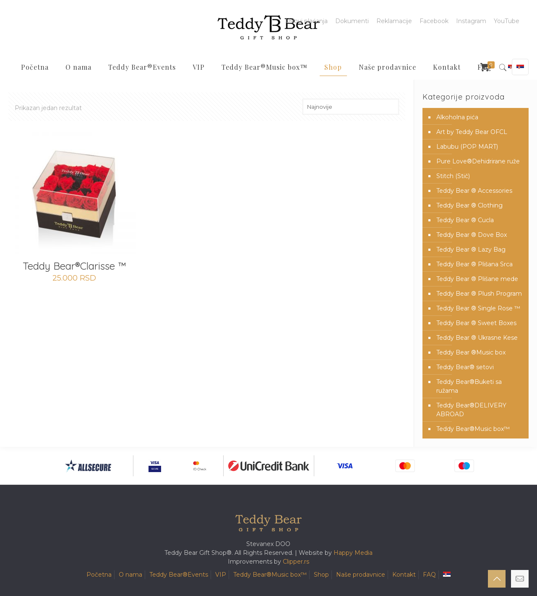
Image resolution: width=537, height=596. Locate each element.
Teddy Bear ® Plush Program (479, 293)
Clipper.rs (296, 561)
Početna (99, 574)
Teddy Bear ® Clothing (469, 205)
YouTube (506, 21)
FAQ (429, 574)
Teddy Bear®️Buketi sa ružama (469, 386)
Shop (321, 574)
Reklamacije (394, 21)
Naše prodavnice (360, 574)
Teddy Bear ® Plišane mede (477, 279)
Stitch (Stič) (453, 176)
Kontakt (404, 574)
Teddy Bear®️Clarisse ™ (74, 266)
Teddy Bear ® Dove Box (471, 235)
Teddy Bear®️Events (178, 574)
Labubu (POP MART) (467, 146)
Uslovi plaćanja (306, 21)
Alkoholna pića (457, 117)
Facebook (434, 21)
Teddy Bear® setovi (465, 367)
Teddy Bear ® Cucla (465, 220)
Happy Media (353, 553)
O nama (130, 574)
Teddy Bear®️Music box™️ (473, 429)
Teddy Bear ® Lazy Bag (471, 249)
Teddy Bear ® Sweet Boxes (476, 323)
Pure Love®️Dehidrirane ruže (478, 161)
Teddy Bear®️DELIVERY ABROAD (471, 410)
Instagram (471, 21)
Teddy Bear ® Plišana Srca (474, 264)
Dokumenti (352, 21)
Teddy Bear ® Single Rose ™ (478, 308)
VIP (220, 574)
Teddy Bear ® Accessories (474, 190)
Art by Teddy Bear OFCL (471, 132)
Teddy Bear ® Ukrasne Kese (477, 337)
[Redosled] (350, 107)
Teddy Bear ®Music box (471, 352)
